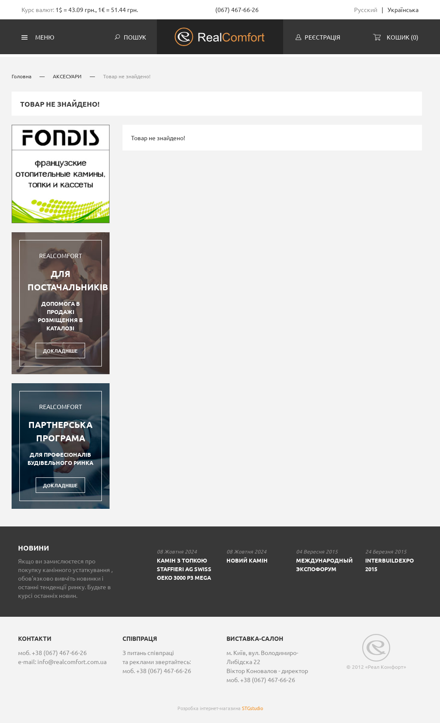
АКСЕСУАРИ (68, 74)
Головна (21, 74)
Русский (365, 9)
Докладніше (60, 348)
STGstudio (252, 706)
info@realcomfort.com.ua (72, 660)
